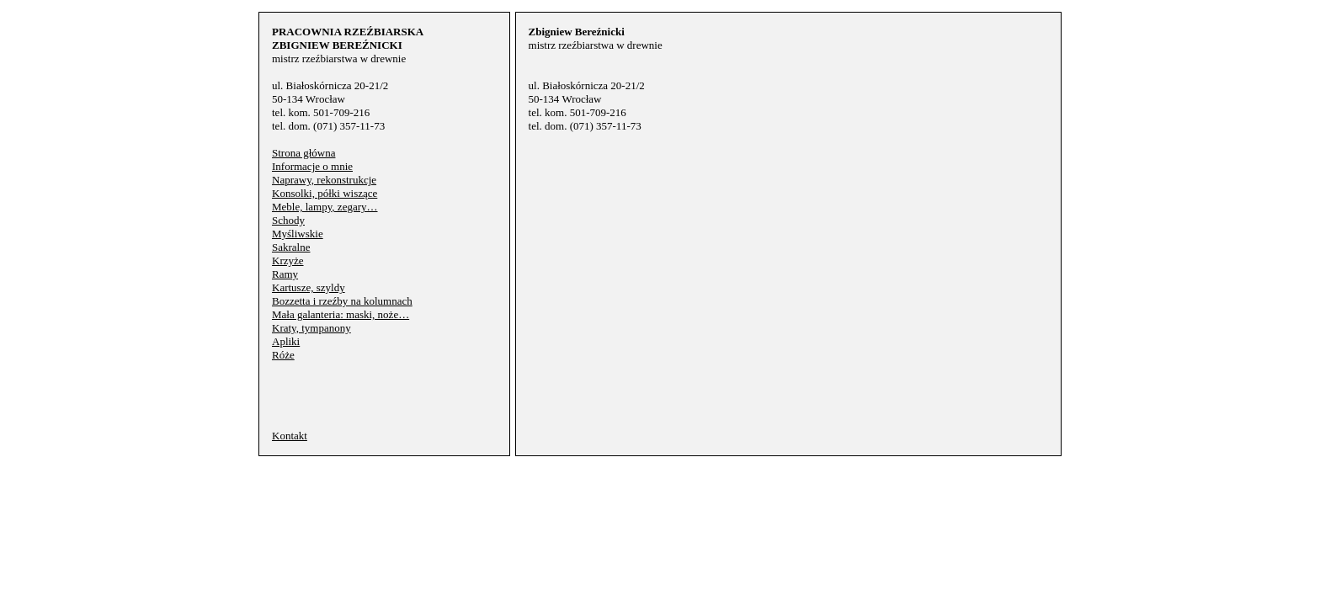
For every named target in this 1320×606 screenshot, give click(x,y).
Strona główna (303, 152)
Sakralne (291, 247)
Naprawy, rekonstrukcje (324, 179)
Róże (283, 354)
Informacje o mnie (312, 166)
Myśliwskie (297, 233)
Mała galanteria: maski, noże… (340, 314)
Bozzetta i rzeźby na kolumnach (342, 301)
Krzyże (288, 260)
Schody (288, 220)
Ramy (285, 274)
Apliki (286, 341)
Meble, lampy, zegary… (325, 206)
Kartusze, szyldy (308, 287)
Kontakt (289, 435)
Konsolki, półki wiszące (324, 193)
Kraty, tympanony (311, 328)
